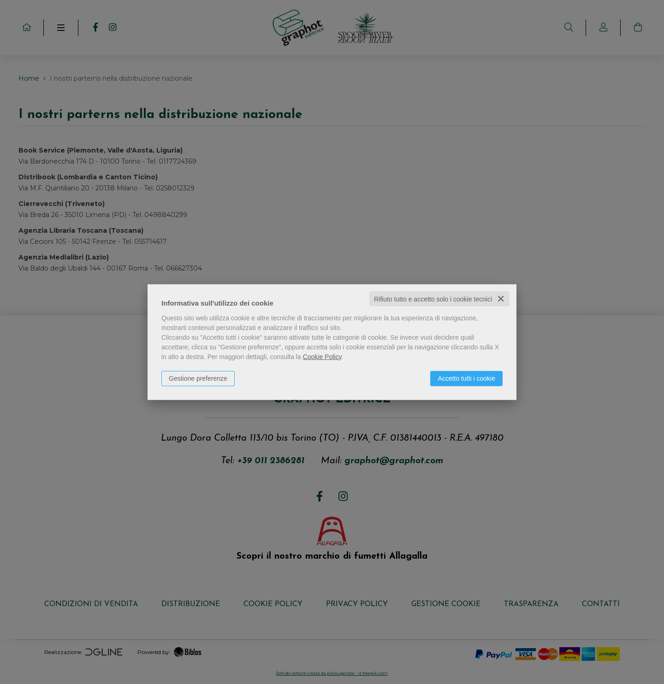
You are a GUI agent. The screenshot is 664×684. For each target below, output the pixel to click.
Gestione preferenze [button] (198, 378)
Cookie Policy (322, 356)
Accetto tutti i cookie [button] (466, 378)
